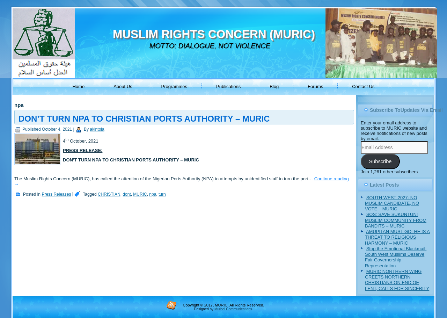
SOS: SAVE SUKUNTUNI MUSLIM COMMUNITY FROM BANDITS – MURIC (395, 220)
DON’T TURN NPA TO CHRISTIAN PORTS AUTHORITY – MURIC (144, 118)
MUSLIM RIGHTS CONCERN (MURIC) (214, 34)
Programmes (174, 86)
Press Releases (56, 194)
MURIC (140, 194)
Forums (315, 86)
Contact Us (363, 86)
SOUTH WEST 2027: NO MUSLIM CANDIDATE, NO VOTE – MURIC (392, 203)
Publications (228, 86)
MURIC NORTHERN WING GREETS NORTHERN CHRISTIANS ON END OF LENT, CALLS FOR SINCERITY (397, 280)
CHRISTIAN (109, 194)
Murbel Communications (233, 309)
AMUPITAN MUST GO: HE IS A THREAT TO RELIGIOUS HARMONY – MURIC (397, 237)
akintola (97, 129)
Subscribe (380, 161)
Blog (274, 86)
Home (78, 86)
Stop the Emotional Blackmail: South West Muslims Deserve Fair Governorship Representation (395, 257)
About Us (122, 86)
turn (162, 194)
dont (127, 194)
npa (152, 194)
